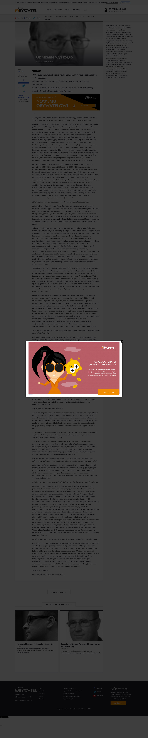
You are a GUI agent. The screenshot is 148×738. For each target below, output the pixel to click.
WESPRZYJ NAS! (108, 392)
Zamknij (31, 394)
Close (122, 341)
